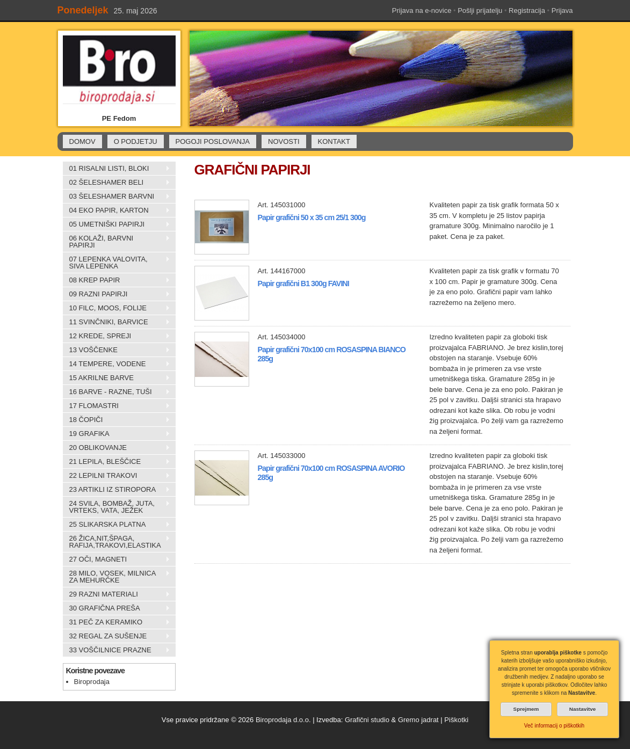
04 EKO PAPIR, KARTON (116, 210)
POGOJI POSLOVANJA (213, 141)
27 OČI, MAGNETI (116, 559)
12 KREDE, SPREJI (116, 336)
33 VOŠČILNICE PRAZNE (116, 650)
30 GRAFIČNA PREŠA (116, 608)
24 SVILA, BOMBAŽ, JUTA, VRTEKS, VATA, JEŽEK (116, 506)
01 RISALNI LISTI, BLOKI (116, 168)
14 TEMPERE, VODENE (116, 364)
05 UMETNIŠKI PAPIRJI (116, 224)
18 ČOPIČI (116, 420)
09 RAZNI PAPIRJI (116, 294)
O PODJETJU (135, 141)
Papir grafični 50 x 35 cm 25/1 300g (312, 217)
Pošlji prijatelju (480, 10)
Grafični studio (367, 720)
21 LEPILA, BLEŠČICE (116, 461)
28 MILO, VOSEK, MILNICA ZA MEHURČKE (116, 576)
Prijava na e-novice (422, 10)
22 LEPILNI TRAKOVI (116, 475)
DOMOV (82, 141)
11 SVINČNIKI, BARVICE (116, 322)
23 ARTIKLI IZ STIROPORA (116, 489)
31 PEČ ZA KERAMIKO (116, 622)
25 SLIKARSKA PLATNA (116, 524)
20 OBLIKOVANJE (116, 447)
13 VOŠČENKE (116, 350)
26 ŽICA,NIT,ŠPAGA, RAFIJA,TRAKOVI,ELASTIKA (116, 541)
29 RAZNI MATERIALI (116, 594)
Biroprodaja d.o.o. (283, 720)
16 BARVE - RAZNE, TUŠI (116, 392)
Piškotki (456, 720)
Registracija (527, 10)
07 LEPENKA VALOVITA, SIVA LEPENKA (116, 262)
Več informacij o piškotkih (554, 726)
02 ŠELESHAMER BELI (116, 182)
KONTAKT (334, 141)
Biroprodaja (92, 682)
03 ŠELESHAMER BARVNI (116, 196)
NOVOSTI (284, 141)
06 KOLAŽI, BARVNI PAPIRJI (116, 241)
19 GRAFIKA (116, 434)
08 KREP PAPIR (116, 280)
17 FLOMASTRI (116, 406)
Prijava (562, 10)
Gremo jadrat (418, 720)
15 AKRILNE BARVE (116, 378)
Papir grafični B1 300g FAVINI (303, 283)
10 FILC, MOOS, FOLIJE (116, 308)
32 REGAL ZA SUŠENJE (116, 636)
